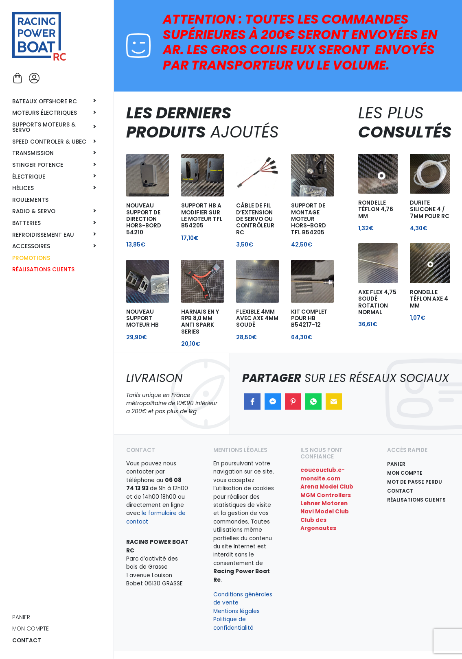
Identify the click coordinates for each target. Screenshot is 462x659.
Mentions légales (236, 611)
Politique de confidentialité (233, 623)
